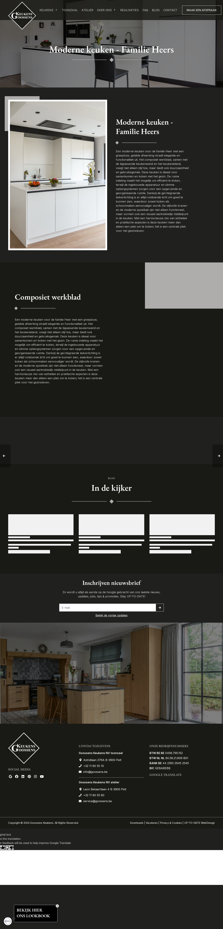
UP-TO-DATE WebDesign (199, 822)
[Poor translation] (9, 847)
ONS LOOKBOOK (33, 916)
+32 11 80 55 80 (93, 795)
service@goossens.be (97, 801)
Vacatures (152, 822)
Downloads (137, 822)
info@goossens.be (95, 772)
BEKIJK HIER (30, 910)
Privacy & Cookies (171, 822)
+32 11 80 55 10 (93, 766)
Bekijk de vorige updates (111, 615)
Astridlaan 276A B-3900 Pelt (102, 760)
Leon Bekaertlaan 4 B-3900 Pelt (104, 789)
